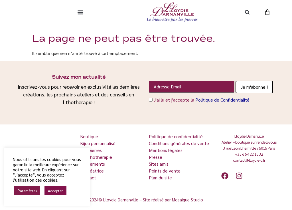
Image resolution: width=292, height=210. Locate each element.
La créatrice (92, 171)
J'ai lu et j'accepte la (202, 100)
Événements (92, 164)
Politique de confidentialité (176, 136)
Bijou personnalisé (97, 143)
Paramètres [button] (27, 190)
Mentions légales (165, 150)
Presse (155, 157)
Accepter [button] (55, 190)
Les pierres (91, 150)
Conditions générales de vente (179, 143)
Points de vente (165, 171)
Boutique (89, 136)
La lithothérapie (96, 157)
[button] (80, 12)
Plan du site (160, 178)
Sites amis (159, 164)
